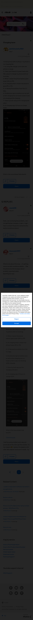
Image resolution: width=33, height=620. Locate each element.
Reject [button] (16, 319)
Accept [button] (16, 323)
